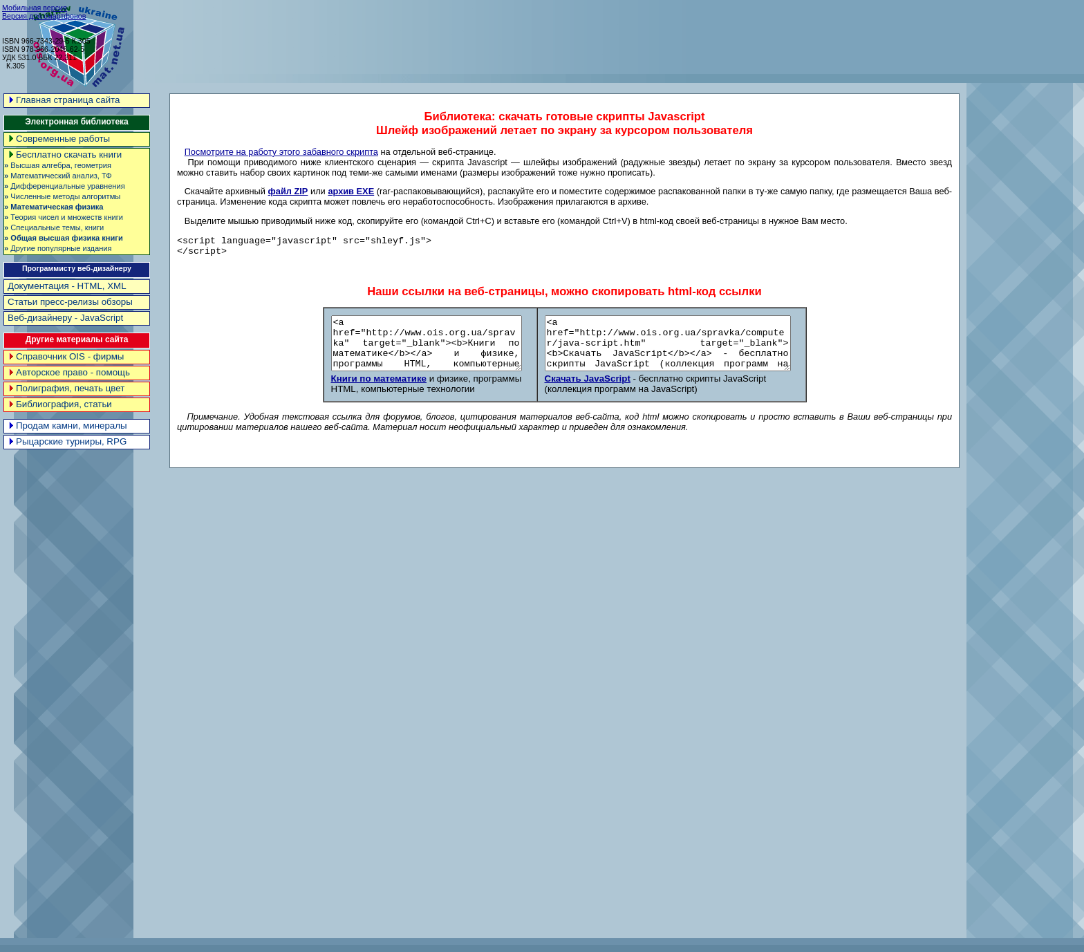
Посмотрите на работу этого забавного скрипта (281, 152)
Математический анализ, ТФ (58, 175)
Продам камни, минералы (67, 425)
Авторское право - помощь (69, 372)
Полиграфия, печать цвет (66, 388)
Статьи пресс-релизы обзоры (70, 302)
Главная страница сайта (64, 100)
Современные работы (59, 138)
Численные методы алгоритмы (62, 196)
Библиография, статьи (60, 404)
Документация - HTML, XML (67, 286)
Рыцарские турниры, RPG (67, 441)
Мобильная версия (34, 7)
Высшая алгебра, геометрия (57, 165)
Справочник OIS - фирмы (66, 356)
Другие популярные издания (58, 248)
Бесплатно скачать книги (65, 154)
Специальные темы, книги (54, 227)
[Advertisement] (831, 34)
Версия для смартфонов (44, 16)
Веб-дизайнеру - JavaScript (65, 317)
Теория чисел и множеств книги (63, 217)
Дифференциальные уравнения (64, 186)
